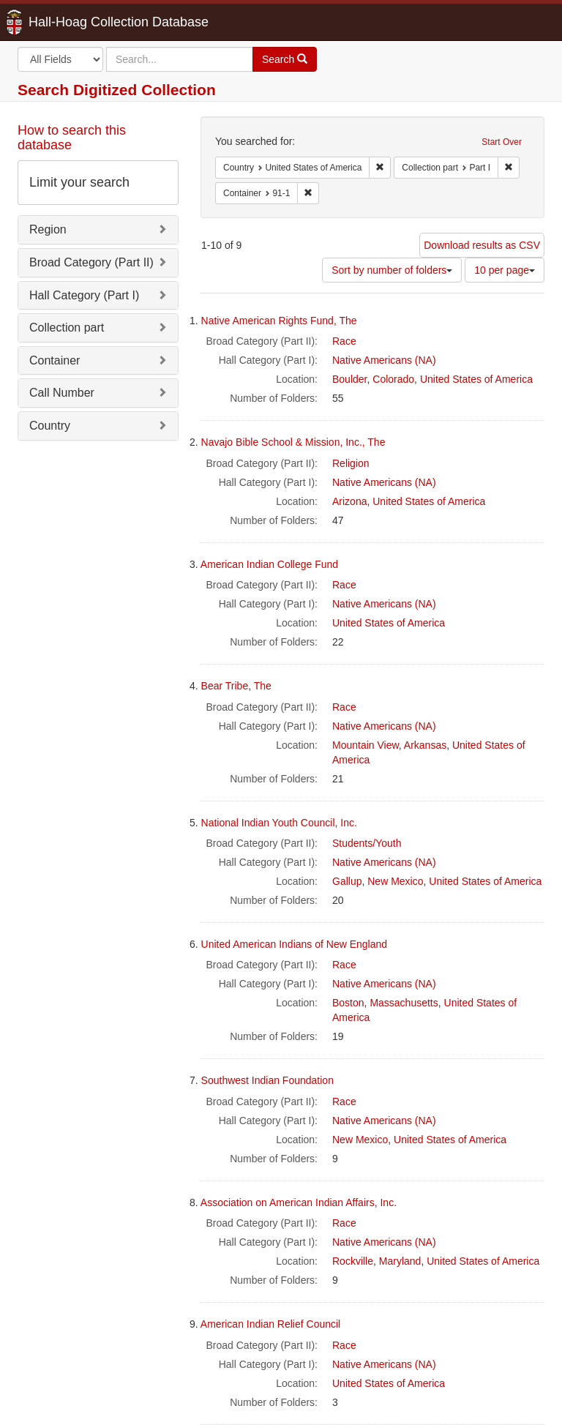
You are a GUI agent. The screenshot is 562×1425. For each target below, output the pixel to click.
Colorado (393, 379)
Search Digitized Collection (117, 89)
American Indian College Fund (269, 564)
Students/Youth (366, 843)
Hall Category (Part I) (84, 295)
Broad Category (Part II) (91, 262)
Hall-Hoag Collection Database (72, 22)
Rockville (352, 1261)
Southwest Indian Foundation (267, 1080)
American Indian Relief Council (270, 1324)
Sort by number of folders (391, 270)
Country (49, 425)
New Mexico (395, 881)
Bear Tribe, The (236, 686)
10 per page (504, 270)
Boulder (349, 379)
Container (54, 360)
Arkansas (425, 745)
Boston (348, 1003)
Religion (351, 463)
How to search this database (72, 137)
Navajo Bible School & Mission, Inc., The (293, 442)
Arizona (349, 501)
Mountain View (365, 745)
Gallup (346, 881)
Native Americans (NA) (384, 360)
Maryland (400, 1261)
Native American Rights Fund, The (279, 320)
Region (48, 229)
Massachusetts (404, 1003)
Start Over (502, 142)
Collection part (66, 327)
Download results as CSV (482, 245)
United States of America (476, 379)
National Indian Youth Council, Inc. (279, 823)
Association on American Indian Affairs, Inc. (299, 1202)
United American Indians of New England (294, 944)
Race (344, 341)
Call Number (61, 392)
